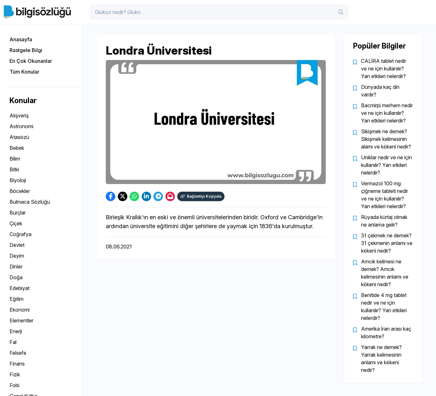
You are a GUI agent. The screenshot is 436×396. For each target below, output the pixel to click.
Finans (17, 363)
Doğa (16, 277)
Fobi (14, 385)
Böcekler (20, 191)
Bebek (17, 148)
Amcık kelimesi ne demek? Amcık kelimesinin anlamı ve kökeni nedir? (384, 272)
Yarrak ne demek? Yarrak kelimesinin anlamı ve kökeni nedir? (381, 358)
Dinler (16, 266)
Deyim (17, 256)
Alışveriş (19, 115)
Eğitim (16, 299)
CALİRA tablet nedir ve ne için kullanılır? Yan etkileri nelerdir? (383, 68)
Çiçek (16, 223)
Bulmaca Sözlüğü (30, 202)
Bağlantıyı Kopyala (200, 196)
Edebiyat (20, 288)
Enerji (16, 331)
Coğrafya (20, 234)
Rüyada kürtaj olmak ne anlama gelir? (384, 221)
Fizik (15, 374)
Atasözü (19, 137)
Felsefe (18, 353)
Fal (13, 342)
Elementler (21, 320)
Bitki (14, 169)
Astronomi (21, 126)
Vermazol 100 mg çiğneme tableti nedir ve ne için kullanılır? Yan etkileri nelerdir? (384, 194)
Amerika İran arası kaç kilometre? (386, 333)
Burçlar (18, 212)
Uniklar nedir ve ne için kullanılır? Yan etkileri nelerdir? (386, 165)
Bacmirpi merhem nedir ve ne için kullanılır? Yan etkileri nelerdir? (387, 113)
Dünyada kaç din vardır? (380, 91)
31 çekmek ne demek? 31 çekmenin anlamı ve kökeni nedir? (387, 243)
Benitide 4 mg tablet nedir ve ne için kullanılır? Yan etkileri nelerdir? (384, 306)
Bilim (15, 158)
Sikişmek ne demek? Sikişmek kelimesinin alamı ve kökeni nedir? (386, 139)
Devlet (17, 245)
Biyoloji (18, 180)
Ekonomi (20, 310)
